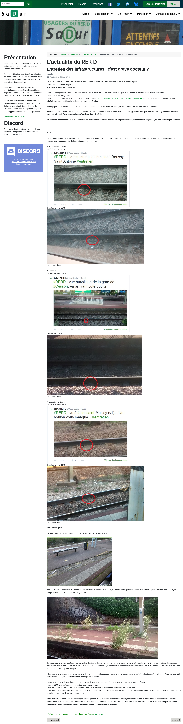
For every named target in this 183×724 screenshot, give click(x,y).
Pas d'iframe (23, 158)
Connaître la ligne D (166, 14)
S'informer (123, 14)
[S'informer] (130, 14)
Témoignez (97, 4)
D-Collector (67, 4)
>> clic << (99, 714)
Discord (82, 4)
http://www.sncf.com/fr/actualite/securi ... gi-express (120, 98)
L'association (102, 14)
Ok (28, 4)
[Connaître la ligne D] (179, 14)
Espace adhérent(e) (155, 4)
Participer (142, 14)
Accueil (86, 14)
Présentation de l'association (15, 116)
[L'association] (111, 14)
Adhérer (173, 4)
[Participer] (149, 14)
